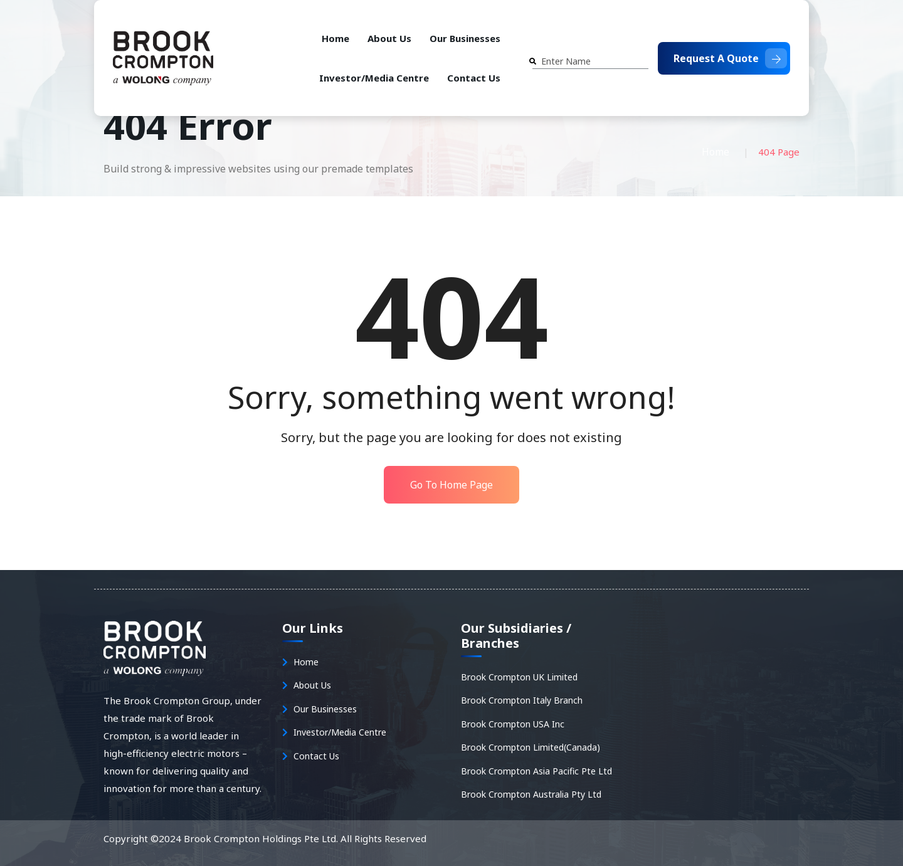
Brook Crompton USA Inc (512, 724)
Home (335, 38)
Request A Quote (730, 58)
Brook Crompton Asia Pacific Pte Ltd (536, 771)
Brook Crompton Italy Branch (522, 700)
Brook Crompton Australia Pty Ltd (531, 794)
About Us (389, 38)
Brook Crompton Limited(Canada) (530, 747)
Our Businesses (465, 38)
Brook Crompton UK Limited (519, 677)
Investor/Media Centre (374, 77)
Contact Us (473, 77)
